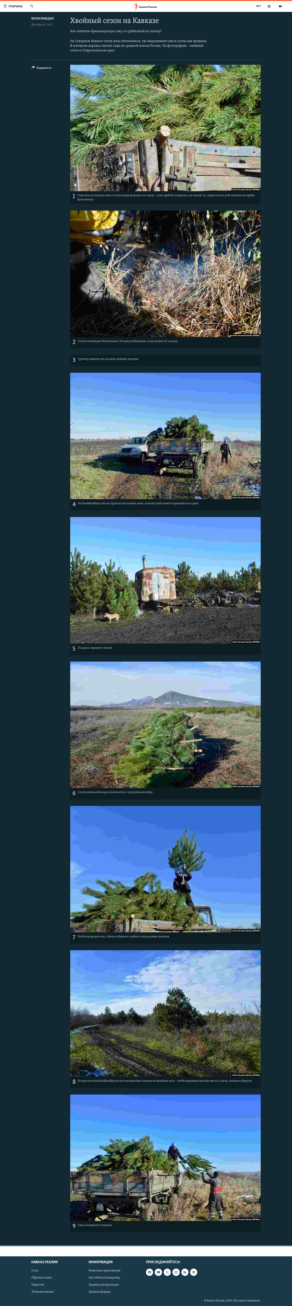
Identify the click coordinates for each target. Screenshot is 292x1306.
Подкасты (37, 1284)
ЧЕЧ (258, 6)
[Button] (41, 68)
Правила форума (100, 1291)
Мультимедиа (42, 18)
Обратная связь (41, 1277)
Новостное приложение (104, 1270)
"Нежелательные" (43, 1291)
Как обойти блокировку (104, 1277)
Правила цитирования (104, 1284)
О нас (35, 1270)
